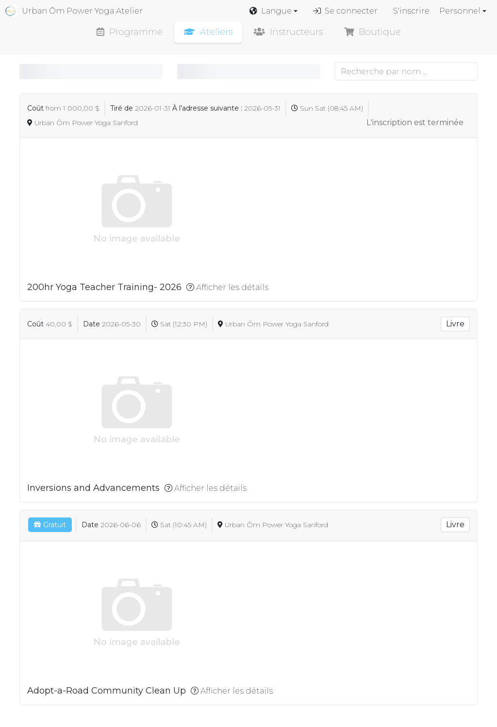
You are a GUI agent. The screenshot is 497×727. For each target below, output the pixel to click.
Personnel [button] (459, 11)
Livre (455, 323)
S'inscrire (411, 11)
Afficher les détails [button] (227, 287)
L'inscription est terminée (415, 122)
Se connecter (345, 11)
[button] (273, 11)
